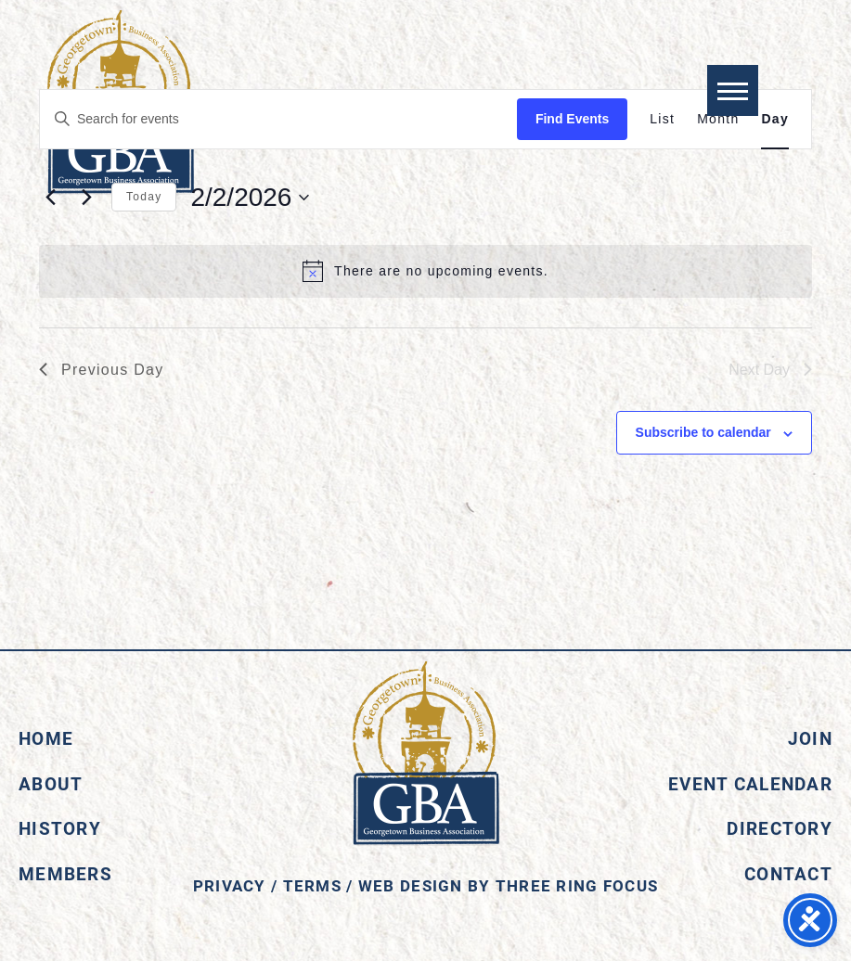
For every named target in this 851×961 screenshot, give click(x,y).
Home (46, 738)
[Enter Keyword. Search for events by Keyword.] (278, 119)
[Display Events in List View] (662, 119)
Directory (779, 827)
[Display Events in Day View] (775, 119)
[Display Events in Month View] (718, 119)
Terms (312, 885)
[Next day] (86, 197)
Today (143, 196)
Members (65, 873)
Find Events (572, 118)
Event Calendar (750, 783)
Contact (788, 873)
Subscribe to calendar (703, 432)
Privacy (229, 885)
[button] (732, 90)
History (60, 827)
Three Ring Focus (577, 885)
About (51, 783)
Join (810, 738)
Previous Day (101, 370)
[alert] (425, 271)
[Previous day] (50, 197)
